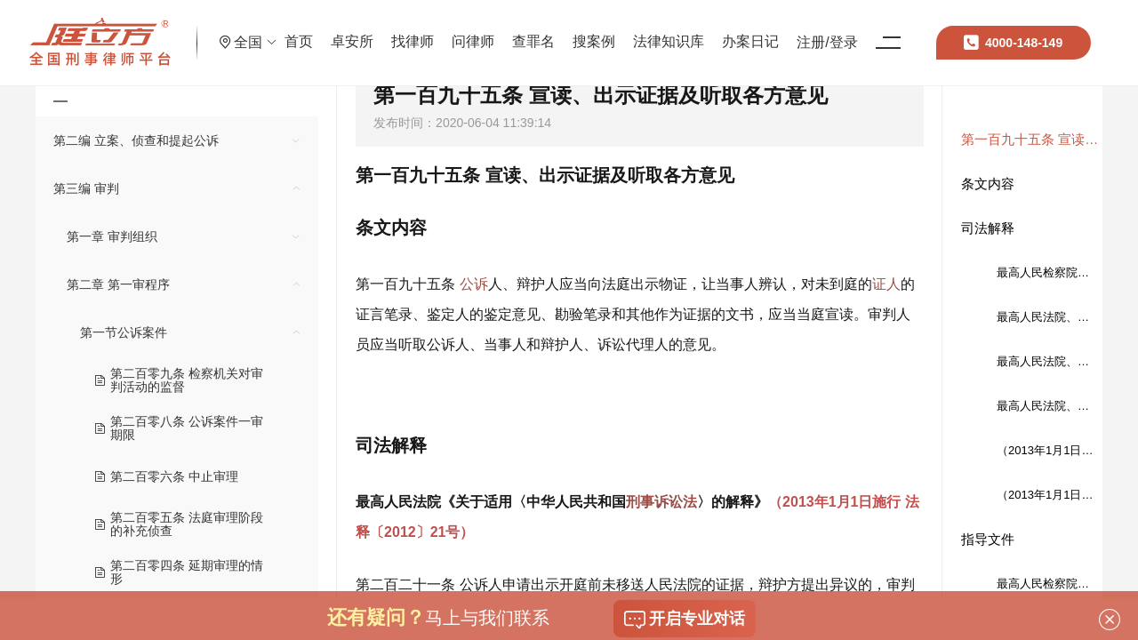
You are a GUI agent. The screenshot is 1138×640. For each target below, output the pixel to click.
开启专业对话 (684, 619)
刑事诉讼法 (661, 501)
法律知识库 (731, 30)
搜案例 (657, 30)
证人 (886, 284)
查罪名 (596, 30)
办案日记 (813, 30)
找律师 (475, 30)
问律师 (536, 30)
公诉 (474, 284)
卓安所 (415, 30)
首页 (362, 30)
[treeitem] (177, 140)
